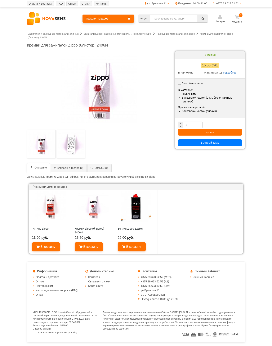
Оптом (40, 281)
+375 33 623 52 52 (227, 3)
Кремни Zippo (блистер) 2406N (89, 230)
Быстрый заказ (210, 142)
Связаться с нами (99, 281)
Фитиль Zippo (40, 228)
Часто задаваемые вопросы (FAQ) (57, 290)
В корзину (46, 247)
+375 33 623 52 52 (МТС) (156, 277)
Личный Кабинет (203, 277)
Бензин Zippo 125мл (130, 228)
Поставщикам (44, 285)
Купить (210, 132)
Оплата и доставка (47, 277)
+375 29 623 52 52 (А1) (155, 281)
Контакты (94, 277)
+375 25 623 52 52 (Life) (155, 285)
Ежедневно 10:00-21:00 (191, 3)
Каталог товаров (108, 18)
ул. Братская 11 (157, 3)
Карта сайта (95, 285)
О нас (39, 294)
